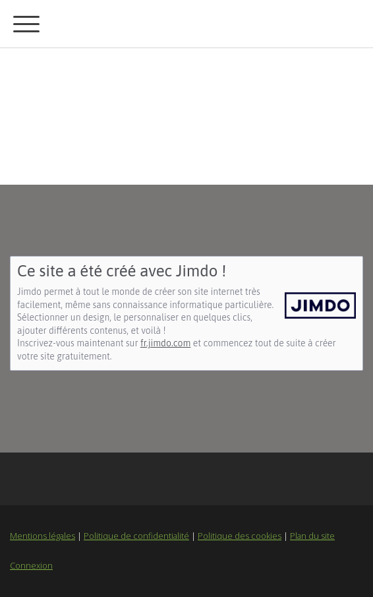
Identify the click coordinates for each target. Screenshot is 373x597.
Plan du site (312, 536)
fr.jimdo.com (165, 343)
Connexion (31, 565)
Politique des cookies (239, 536)
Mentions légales (42, 536)
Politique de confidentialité (136, 536)
